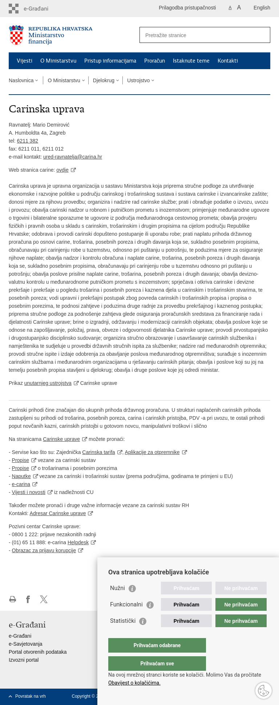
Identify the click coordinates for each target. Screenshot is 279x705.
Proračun (154, 60)
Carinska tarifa (98, 452)
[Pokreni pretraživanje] (262, 35)
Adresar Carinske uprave (58, 513)
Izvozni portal (24, 660)
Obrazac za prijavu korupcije (44, 550)
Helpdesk (78, 542)
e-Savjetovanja (26, 644)
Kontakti (228, 60)
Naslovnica (21, 80)
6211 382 (27, 141)
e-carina (21, 484)
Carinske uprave (61, 439)
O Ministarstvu (58, 60)
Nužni (117, 602)
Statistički (123, 635)
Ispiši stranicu (12, 599)
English (262, 8)
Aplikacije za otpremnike (152, 452)
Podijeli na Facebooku (28, 599)
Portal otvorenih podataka (38, 652)
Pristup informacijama (110, 60)
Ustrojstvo (138, 80)
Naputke (21, 476)
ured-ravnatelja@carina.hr (72, 157)
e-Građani (20, 636)
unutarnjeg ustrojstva (48, 383)
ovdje (62, 170)
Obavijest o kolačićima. (134, 683)
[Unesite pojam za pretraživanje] (197, 35)
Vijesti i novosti (28, 492)
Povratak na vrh (30, 696)
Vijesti (24, 60)
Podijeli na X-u (44, 599)
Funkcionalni (126, 619)
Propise (20, 460)
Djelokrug (103, 80)
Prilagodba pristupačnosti (187, 8)
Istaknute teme (191, 60)
